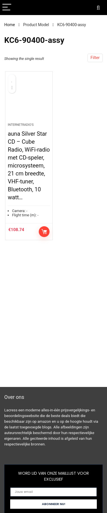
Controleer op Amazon (44, 231)
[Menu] (7, 7)
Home (9, 24)
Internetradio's (20, 125)
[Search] (98, 7)
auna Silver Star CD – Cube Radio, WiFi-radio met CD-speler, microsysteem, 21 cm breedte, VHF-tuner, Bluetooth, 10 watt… (29, 165)
